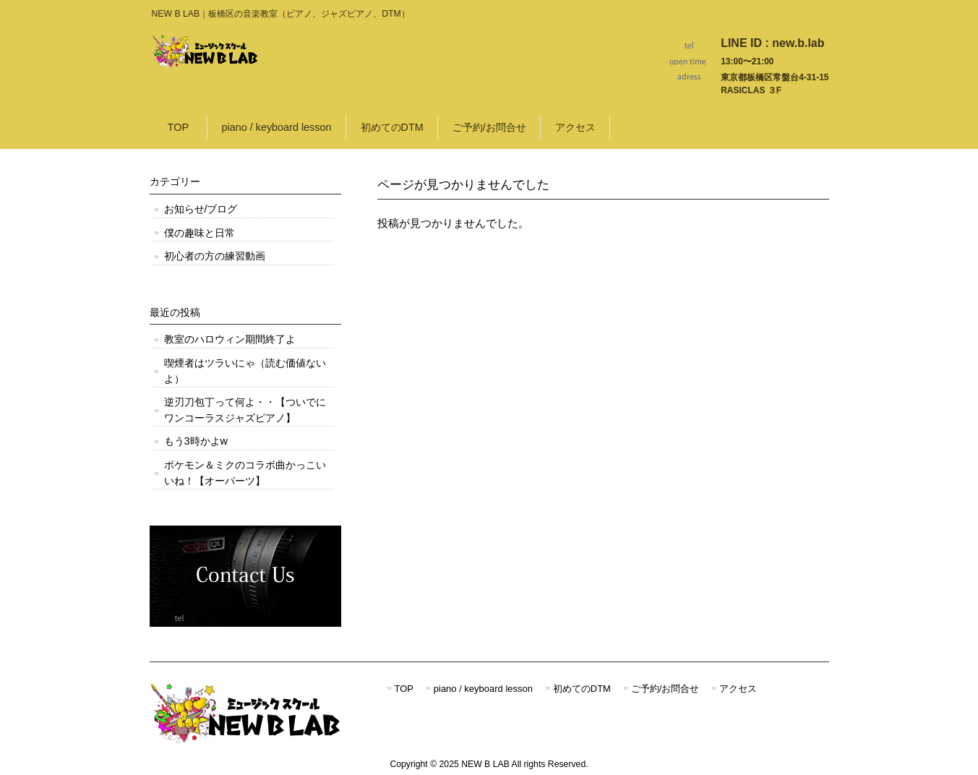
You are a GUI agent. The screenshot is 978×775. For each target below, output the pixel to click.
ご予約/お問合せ (665, 688)
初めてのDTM (582, 688)
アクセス (738, 688)
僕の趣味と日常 (199, 233)
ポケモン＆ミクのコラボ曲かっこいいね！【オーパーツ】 (245, 473)
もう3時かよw (196, 441)
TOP (404, 688)
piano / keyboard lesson (483, 688)
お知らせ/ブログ (201, 209)
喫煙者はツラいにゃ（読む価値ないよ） (245, 371)
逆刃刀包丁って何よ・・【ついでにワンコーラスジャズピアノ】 (245, 410)
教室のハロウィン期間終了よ (230, 339)
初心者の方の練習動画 (214, 256)
